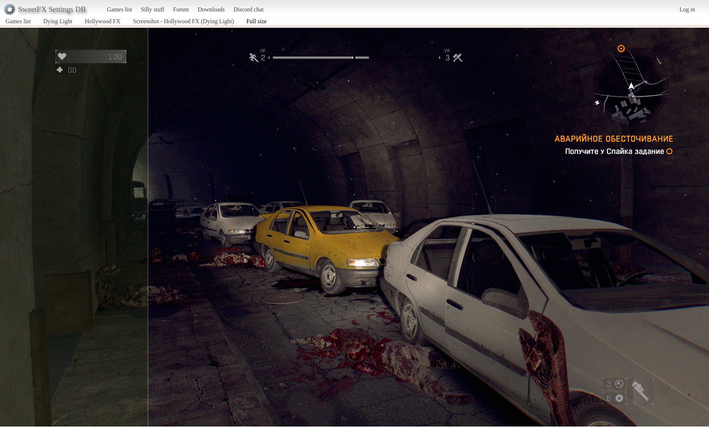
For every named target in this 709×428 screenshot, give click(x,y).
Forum (181, 9)
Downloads (211, 9)
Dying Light (57, 21)
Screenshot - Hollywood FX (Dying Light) (183, 21)
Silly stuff (152, 9)
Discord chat (248, 9)
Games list (119, 9)
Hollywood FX (102, 21)
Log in (687, 9)
